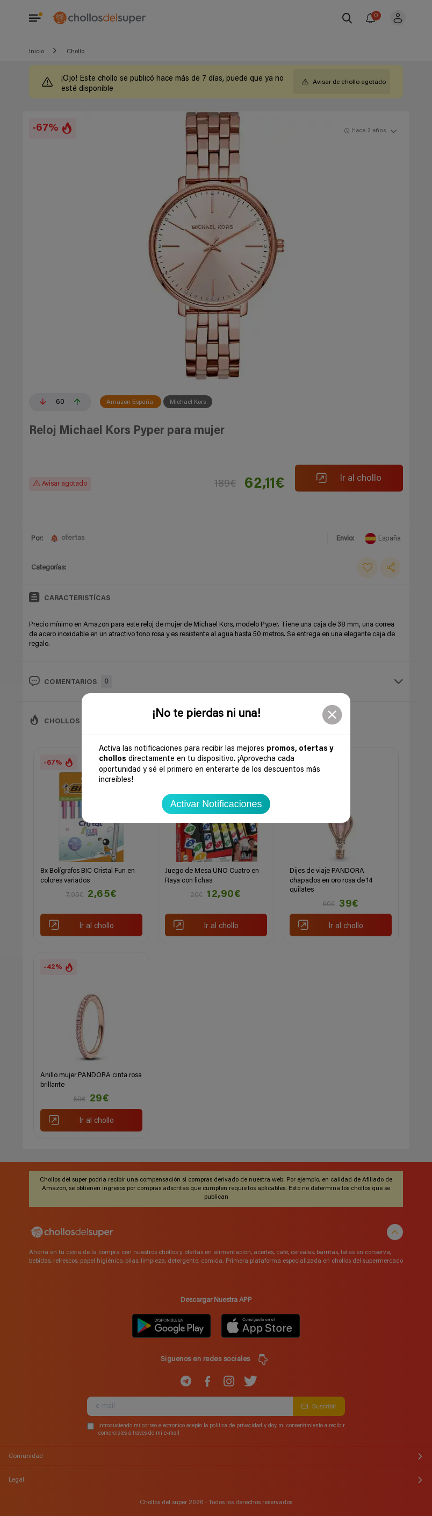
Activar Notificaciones (216, 804)
